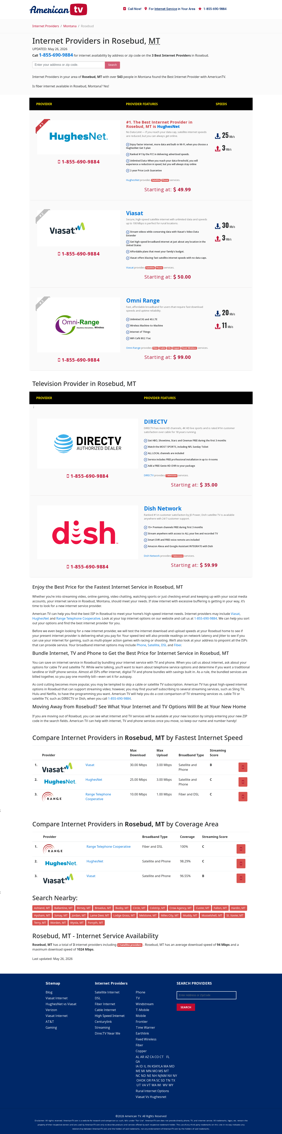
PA (153, 1080)
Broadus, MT (103, 908)
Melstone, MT (148, 915)
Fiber (177, 645)
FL (168, 1057)
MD (171, 1066)
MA (166, 1066)
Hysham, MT (42, 915)
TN (168, 1080)
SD (163, 1080)
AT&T (50, 1021)
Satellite (153, 645)
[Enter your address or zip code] (68, 64)
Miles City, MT (170, 915)
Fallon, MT (220, 908)
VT (149, 1085)
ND (143, 1075)
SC (158, 1080)
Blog (49, 992)
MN (149, 1071)
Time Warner (145, 1027)
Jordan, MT (79, 915)
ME (138, 1071)
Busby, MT (121, 908)
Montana (70, 26)
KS (153, 1066)
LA (161, 1066)
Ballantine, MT (63, 908)
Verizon (51, 1010)
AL (137, 1057)
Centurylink (103, 1021)
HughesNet (168, 126)
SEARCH (186, 1007)
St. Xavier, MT (234, 915)
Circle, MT (139, 908)
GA (138, 1061)
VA (144, 1085)
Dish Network (163, 508)
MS (160, 1071)
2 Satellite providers (130, 945)
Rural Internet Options (152, 1091)
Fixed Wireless (146, 1039)
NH (154, 1075)
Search (112, 64)
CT (162, 1057)
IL (145, 1066)
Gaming (51, 1027)
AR (142, 1057)
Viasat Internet (57, 998)
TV (138, 998)
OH (138, 1080)
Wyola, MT (77, 922)
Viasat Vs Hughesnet (151, 1097)
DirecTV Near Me (107, 1033)
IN (149, 1066)
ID (141, 1066)
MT (166, 1071)
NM (164, 1075)
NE (149, 1075)
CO (157, 1057)
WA (154, 1085)
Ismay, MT (61, 915)
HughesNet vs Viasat (61, 1004)
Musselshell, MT (212, 915)
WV (165, 1085)
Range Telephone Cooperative (78, 618)
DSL (164, 645)
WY (171, 1085)
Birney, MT (83, 908)
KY (157, 1066)
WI (159, 1085)
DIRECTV (155, 421)
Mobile (141, 1016)
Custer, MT (202, 908)
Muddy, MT (190, 915)
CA (152, 1057)
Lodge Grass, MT (124, 915)
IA (137, 1066)
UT (138, 1085)
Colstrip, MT (157, 908)
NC (138, 1075)
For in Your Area (170, 9)
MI (143, 1071)
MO (155, 1071)
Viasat (134, 213)
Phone (141, 645)
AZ (147, 1057)
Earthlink (142, 1033)
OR (148, 1080)
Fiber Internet (105, 1004)
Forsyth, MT (95, 922)
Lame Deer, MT (99, 915)
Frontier (142, 1021)
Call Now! (132, 9)
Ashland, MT (42, 908)
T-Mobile (142, 1010)
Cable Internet (105, 1010)
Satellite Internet (107, 992)
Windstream (145, 1004)
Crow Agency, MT (181, 908)
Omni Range (143, 300)
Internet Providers (45, 26)
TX (173, 1080)
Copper (141, 1051)
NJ (159, 1075)
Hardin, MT (238, 908)
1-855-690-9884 (212, 9)
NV (169, 1075)
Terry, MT (40, 922)
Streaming (102, 1027)
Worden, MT (58, 922)
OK (143, 1080)
